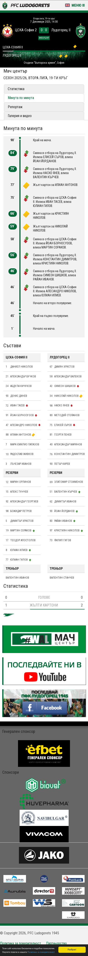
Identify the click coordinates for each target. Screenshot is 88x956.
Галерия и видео (20, 116)
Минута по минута (21, 98)
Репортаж (15, 107)
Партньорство (56, 943)
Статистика (16, 89)
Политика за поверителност (41, 952)
